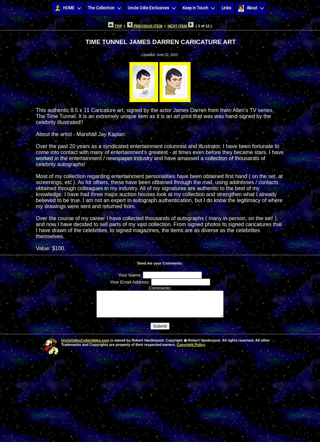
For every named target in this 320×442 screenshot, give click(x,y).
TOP (115, 26)
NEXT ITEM (181, 26)
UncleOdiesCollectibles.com (85, 345)
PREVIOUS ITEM (145, 26)
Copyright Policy (191, 350)
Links (226, 8)
